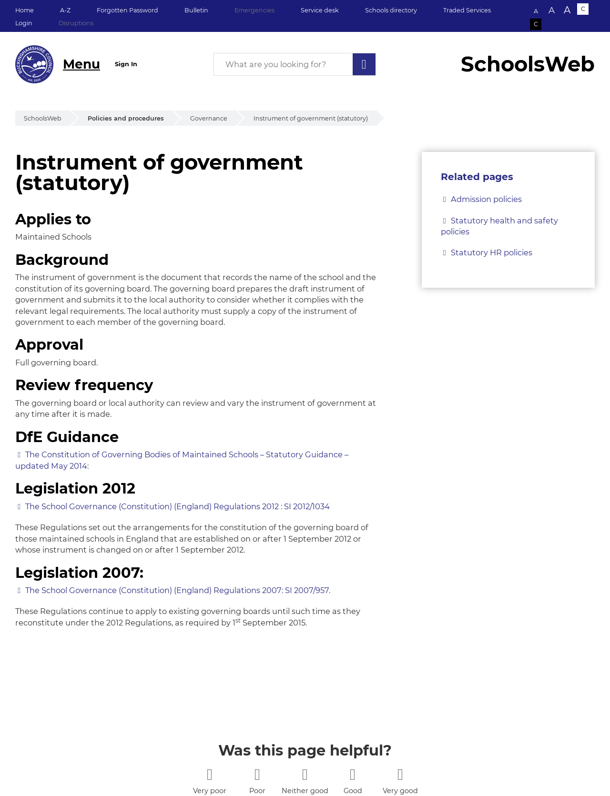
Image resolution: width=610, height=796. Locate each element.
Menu (81, 64)
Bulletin (196, 10)
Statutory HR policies (491, 252)
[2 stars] (257, 774)
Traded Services (467, 10)
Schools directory (391, 10)
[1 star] (209, 774)
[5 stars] (400, 774)
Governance (208, 118)
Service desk (320, 10)
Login (23, 23)
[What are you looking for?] (295, 64)
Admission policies (486, 199)
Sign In (126, 64)
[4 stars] (352, 774)
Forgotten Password (127, 10)
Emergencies (254, 10)
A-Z (65, 10)
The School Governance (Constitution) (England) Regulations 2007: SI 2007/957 (177, 590)
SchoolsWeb (42, 118)
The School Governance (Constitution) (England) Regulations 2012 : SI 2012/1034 (177, 506)
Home (24, 10)
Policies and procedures (126, 118)
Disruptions (76, 23)
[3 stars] (304, 774)
